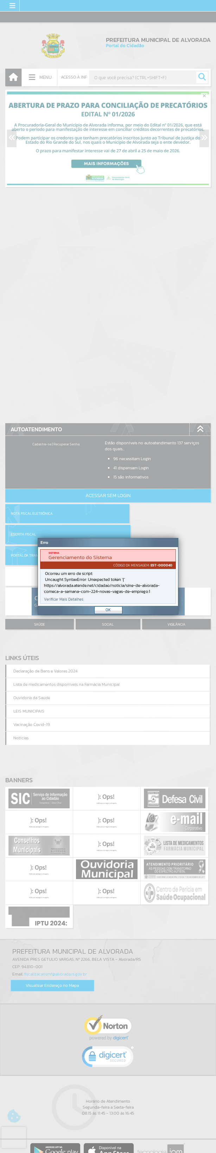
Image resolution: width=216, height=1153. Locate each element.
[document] (108, 576)
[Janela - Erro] (108, 576)
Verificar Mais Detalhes (63, 599)
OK (108, 610)
